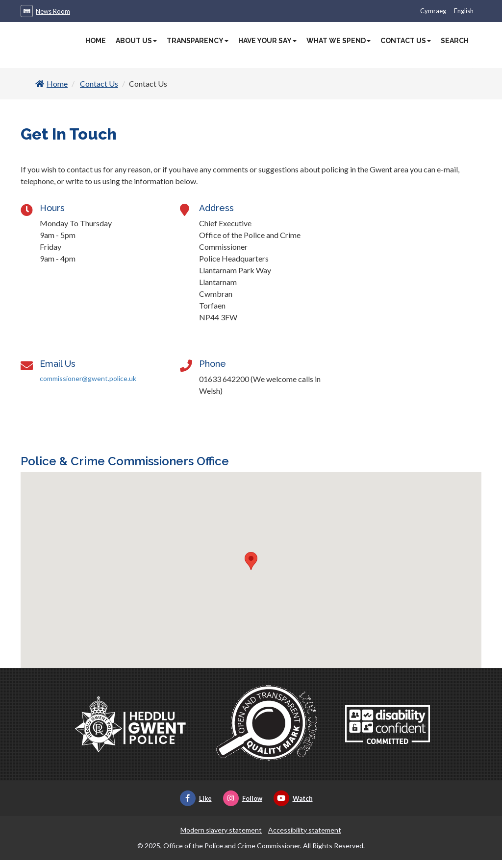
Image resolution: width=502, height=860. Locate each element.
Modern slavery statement (221, 830)
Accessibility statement (304, 830)
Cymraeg (433, 11)
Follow (242, 798)
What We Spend (338, 41)
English (464, 11)
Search (455, 41)
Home (95, 41)
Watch (293, 798)
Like (196, 798)
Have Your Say (267, 41)
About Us (136, 41)
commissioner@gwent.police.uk (88, 378)
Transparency (197, 41)
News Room (53, 11)
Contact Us (405, 41)
